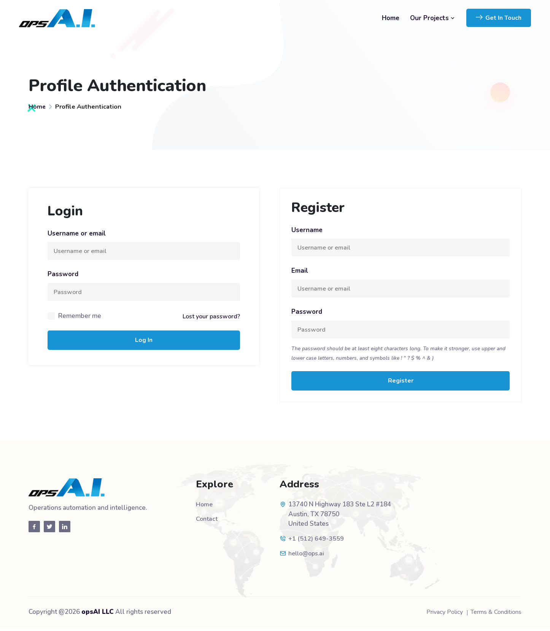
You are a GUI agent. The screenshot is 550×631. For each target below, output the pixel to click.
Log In (144, 342)
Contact (207, 523)
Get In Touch (498, 18)
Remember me (79, 318)
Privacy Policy (436, 615)
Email (299, 271)
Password (63, 275)
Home (390, 18)
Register (401, 384)
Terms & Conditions (493, 615)
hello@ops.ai (307, 557)
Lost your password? (210, 318)
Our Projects (432, 18)
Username (307, 230)
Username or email (77, 233)
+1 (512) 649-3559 (316, 542)
